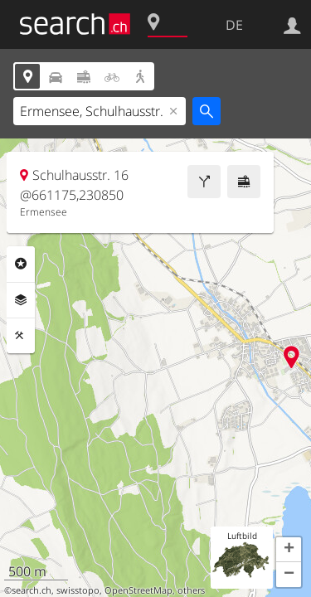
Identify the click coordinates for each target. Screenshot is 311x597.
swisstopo (78, 590)
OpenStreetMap (138, 590)
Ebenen (21, 300)
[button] (288, 549)
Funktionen (21, 335)
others (191, 590)
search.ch (31, 590)
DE (234, 25)
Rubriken (21, 263)
